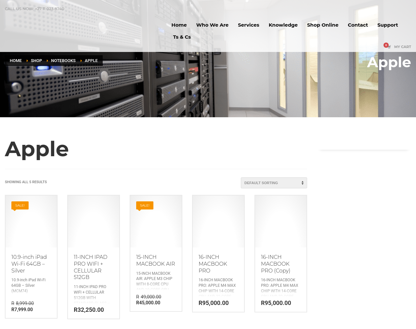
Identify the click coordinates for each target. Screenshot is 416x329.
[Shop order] (274, 182)
